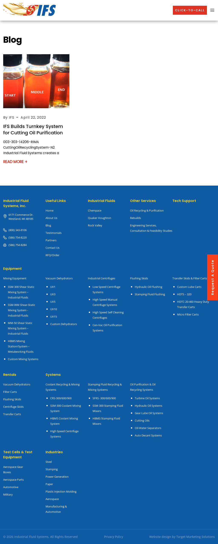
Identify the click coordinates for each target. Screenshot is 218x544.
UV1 (52, 287)
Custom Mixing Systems (23, 359)
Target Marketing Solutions (195, 537)
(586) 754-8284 (18, 245)
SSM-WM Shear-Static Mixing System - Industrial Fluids (21, 310)
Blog (48, 225)
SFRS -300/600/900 (104, 398)
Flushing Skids (12, 399)
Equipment (12, 268)
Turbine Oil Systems (147, 398)
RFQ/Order (52, 255)
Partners (51, 240)
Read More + (15, 161)
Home (49, 210)
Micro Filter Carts (188, 314)
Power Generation (57, 477)
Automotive (10, 487)
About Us (51, 218)
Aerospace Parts (13, 480)
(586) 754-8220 (18, 237)
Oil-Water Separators (148, 428)
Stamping (52, 469)
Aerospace (52, 499)
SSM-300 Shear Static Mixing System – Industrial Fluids (21, 292)
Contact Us (52, 248)
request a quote (212, 277)
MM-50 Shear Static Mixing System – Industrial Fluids (20, 328)
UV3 (52, 294)
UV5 (52, 302)
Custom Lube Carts (189, 287)
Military (8, 494)
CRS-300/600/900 (61, 398)
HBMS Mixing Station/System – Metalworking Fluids (20, 346)
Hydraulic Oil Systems (148, 406)
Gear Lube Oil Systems (149, 413)
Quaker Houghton (99, 218)
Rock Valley (95, 225)
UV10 (53, 309)
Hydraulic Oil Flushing (148, 287)
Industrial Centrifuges (101, 278)
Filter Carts (10, 392)
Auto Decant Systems (148, 435)
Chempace (94, 210)
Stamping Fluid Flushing (150, 294)
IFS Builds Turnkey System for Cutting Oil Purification (33, 129)
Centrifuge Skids (13, 407)
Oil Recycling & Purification (147, 210)
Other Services (143, 200)
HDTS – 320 (184, 294)
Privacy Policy (113, 537)
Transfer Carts (12, 414)
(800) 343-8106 (18, 230)
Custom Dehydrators (63, 324)
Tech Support (184, 200)
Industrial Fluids (101, 200)
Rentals (9, 374)
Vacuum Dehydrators (59, 278)
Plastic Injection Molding (61, 491)
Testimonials (54, 233)
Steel (49, 462)
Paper (49, 484)
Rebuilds (135, 218)
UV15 (53, 316)
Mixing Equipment (14, 278)
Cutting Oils (142, 420)
